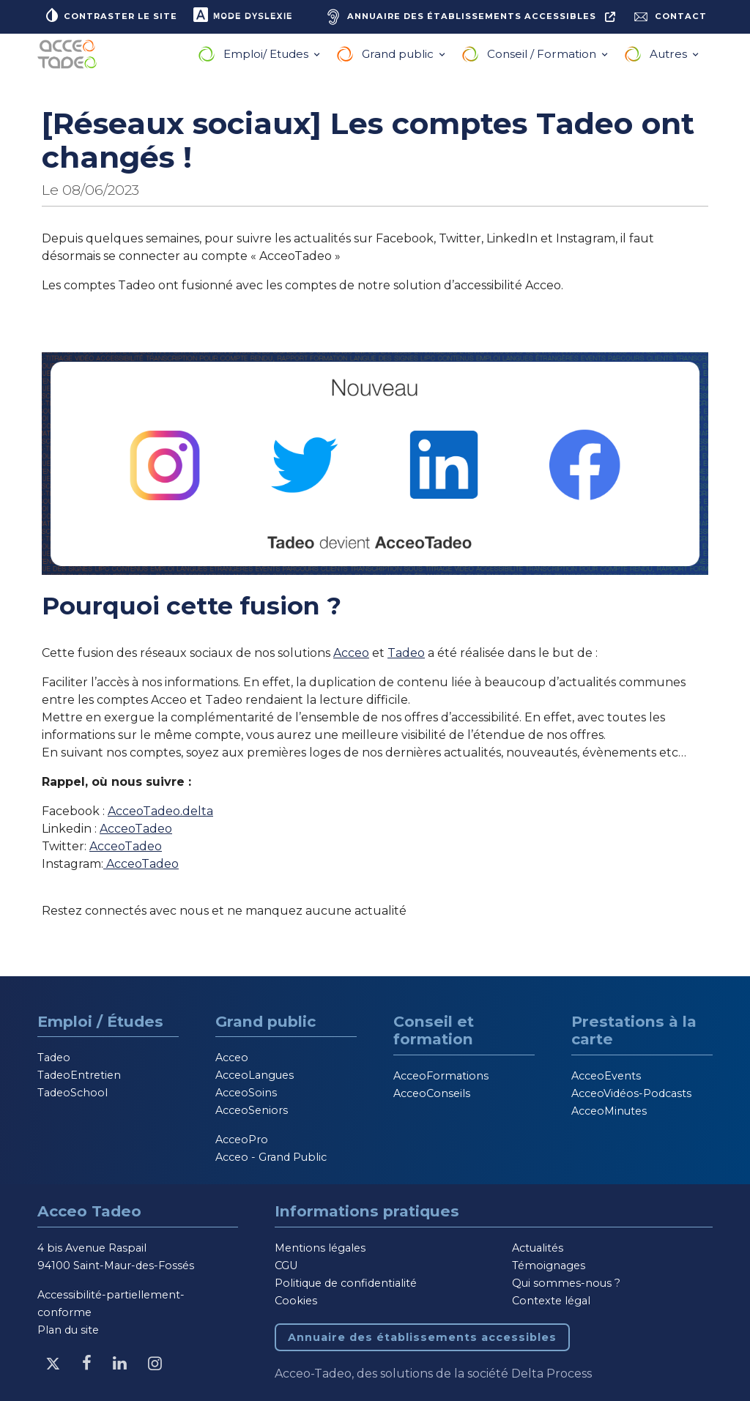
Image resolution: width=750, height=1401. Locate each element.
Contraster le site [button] (110, 14)
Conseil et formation (433, 1030)
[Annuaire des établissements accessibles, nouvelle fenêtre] (468, 17)
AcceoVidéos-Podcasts (631, 1093)
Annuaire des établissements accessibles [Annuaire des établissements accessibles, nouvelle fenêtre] (422, 1337)
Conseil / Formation (543, 54)
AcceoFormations (441, 1075)
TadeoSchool (72, 1092)
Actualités (537, 1248)
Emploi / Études (100, 1021)
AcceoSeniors (251, 1110)
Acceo (351, 653)
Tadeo (406, 653)
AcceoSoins (246, 1092)
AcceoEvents (606, 1075)
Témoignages (548, 1265)
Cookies (296, 1300)
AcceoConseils (431, 1093)
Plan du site (68, 1330)
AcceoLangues (254, 1075)
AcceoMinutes (609, 1111)
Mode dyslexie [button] (242, 14)
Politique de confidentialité (346, 1283)
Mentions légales (320, 1248)
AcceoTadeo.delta (160, 811)
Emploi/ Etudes (267, 54)
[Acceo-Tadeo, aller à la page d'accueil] (70, 54)
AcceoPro (241, 1139)
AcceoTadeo (136, 829)
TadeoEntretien (79, 1075)
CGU (286, 1265)
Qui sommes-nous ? (566, 1283)
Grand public (399, 54)
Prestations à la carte (634, 1030)
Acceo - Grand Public (271, 1157)
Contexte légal (551, 1300)
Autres (670, 54)
